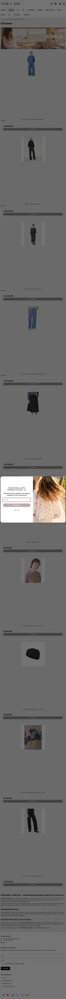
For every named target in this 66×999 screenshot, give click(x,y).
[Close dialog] (63, 478)
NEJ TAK (16, 510)
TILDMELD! (16, 505)
